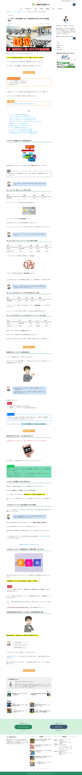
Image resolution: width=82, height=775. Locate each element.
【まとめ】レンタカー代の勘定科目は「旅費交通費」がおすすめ (23, 131)
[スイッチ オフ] (70, 4)
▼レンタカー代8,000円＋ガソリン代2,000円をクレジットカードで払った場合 (25, 121)
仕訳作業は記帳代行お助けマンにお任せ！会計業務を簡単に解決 (23, 133)
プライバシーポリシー (44, 768)
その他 (58, 43)
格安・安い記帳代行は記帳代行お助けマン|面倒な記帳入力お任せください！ (42, 773)
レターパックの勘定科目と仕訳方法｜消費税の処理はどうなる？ (22, 104)
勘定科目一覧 (11, 15)
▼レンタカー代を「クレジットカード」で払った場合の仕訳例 (22, 118)
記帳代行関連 (59, 49)
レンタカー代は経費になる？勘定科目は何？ (19, 114)
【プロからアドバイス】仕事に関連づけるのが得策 (20, 129)
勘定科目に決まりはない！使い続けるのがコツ (19, 125)
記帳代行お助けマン (11, 656)
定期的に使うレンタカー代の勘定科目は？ (18, 123)
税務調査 (58, 47)
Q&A (58, 41)
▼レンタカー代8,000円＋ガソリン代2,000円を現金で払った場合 (23, 119)
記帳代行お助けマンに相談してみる (29, 544)
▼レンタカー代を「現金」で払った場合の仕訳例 (20, 116)
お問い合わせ (58, 727)
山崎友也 (10, 23)
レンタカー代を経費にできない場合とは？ (18, 127)
